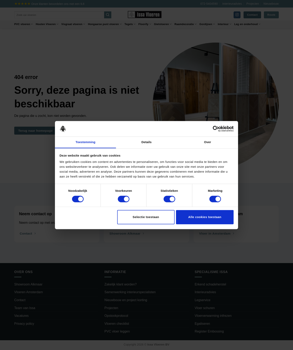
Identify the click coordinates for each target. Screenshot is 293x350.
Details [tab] (146, 142)
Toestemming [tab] (85, 142)
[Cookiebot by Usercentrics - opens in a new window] (216, 129)
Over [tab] (207, 142)
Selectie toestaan (146, 217)
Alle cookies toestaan (204, 217)
